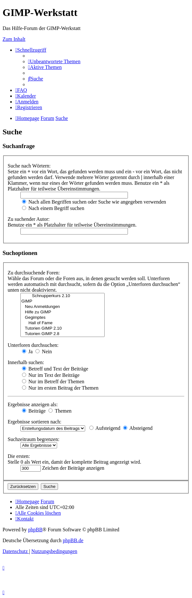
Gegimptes (62, 317)
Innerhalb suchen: (26, 362)
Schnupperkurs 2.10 (62, 296)
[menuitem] (54, 61)
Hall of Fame (62, 323)
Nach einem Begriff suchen (53, 208)
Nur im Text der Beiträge (50, 375)
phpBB (35, 529)
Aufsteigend (104, 428)
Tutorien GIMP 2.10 (62, 328)
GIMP (62, 301)
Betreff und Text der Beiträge (55, 368)
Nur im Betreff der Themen (53, 381)
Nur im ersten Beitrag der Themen (60, 388)
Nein (43, 351)
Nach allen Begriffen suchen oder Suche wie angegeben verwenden (94, 202)
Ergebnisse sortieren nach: (35, 421)
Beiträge (34, 411)
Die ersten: (19, 456)
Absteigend (137, 428)
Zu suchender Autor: (29, 219)
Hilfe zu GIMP (62, 312)
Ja (27, 351)
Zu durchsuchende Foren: (34, 272)
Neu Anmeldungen (62, 307)
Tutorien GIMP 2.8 (62, 334)
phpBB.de (73, 540)
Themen (59, 411)
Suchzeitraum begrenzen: (33, 439)
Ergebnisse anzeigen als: (33, 404)
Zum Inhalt (14, 39)
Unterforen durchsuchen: (33, 345)
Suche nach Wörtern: (29, 165)
